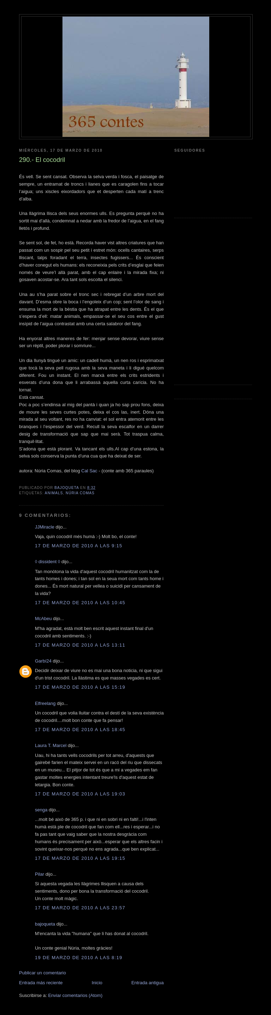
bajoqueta (45, 924)
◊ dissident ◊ (47, 561)
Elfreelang (45, 703)
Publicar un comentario (42, 972)
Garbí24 (43, 661)
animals (54, 493)
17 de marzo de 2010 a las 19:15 (80, 858)
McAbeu (43, 618)
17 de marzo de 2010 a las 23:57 (80, 907)
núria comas (80, 493)
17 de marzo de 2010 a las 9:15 (78, 545)
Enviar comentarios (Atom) (75, 995)
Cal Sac (89, 470)
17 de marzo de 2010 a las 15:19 (80, 687)
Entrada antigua (147, 982)
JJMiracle (44, 527)
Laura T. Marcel (50, 745)
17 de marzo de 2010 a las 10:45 (80, 602)
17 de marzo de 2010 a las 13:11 (80, 645)
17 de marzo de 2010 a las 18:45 (80, 729)
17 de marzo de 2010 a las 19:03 (80, 794)
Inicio (97, 982)
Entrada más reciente (41, 982)
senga (41, 809)
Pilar (39, 874)
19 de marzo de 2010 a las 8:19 (78, 957)
